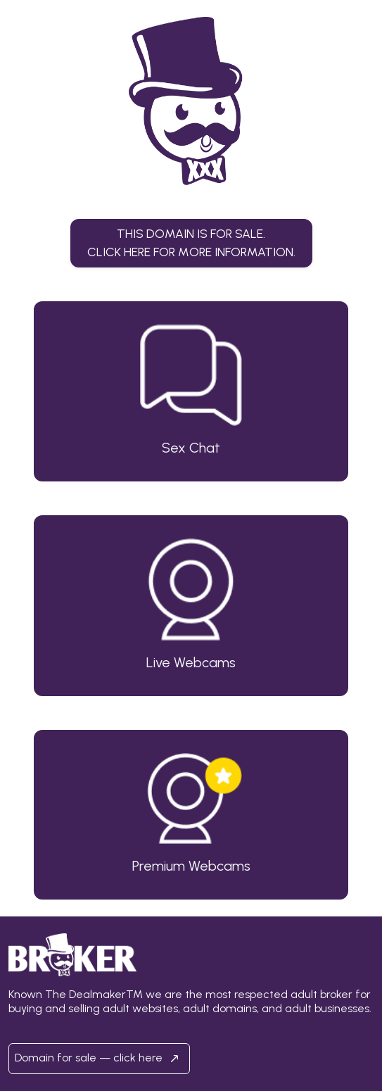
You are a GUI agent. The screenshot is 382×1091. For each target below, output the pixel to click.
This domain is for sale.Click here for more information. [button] (191, 242)
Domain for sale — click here (99, 1058)
